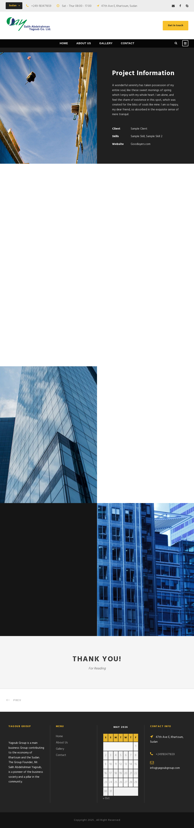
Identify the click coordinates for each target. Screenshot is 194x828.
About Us (83, 43)
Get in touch (175, 26)
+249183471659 (165, 754)
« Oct (106, 798)
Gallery (106, 43)
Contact (127, 43)
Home (64, 43)
